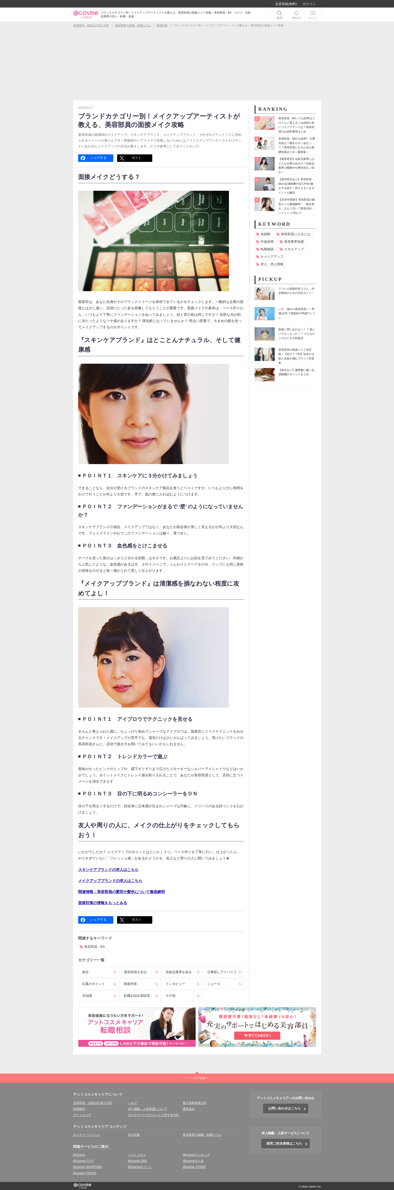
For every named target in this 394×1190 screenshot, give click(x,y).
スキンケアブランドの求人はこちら (108, 869)
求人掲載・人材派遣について (147, 1109)
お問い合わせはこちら (284, 1108)
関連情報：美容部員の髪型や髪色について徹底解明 (121, 892)
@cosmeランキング (196, 1155)
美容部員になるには (295, 234)
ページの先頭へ (197, 1078)
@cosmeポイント (140, 1167)
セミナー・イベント (86, 1135)
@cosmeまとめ (193, 1161)
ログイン (309, 4)
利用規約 (79, 1109)
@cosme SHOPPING (87, 1167)
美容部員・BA (94, 947)
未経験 (265, 234)
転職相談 (267, 249)
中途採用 (267, 241)
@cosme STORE (194, 1167)
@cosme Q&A (137, 1161)
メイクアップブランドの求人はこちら (110, 881)
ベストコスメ (137, 1155)
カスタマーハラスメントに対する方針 (153, 1115)
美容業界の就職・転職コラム (202, 1135)
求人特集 (134, 1135)
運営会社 (189, 1109)
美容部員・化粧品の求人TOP (92, 1103)
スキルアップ (294, 249)
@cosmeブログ (83, 1161)
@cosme (79, 1155)
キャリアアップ (272, 257)
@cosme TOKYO (84, 1173)
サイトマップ (82, 1115)
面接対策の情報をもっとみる (102, 903)
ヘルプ (132, 1103)
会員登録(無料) (286, 4)
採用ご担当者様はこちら (284, 1143)
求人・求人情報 (272, 264)
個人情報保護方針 (195, 1103)
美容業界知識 (294, 241)
